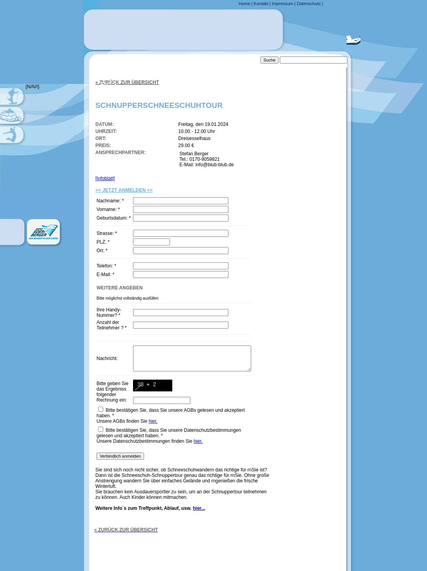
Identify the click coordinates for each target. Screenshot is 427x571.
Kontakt (261, 3)
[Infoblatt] (105, 178)
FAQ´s (108, 84)
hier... (199, 520)
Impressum (282, 3)
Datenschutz (309, 3)
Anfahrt (113, 68)
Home (244, 3)
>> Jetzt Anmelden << (124, 190)
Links (108, 100)
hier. (153, 433)
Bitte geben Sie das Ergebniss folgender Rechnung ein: (112, 402)
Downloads (118, 116)
